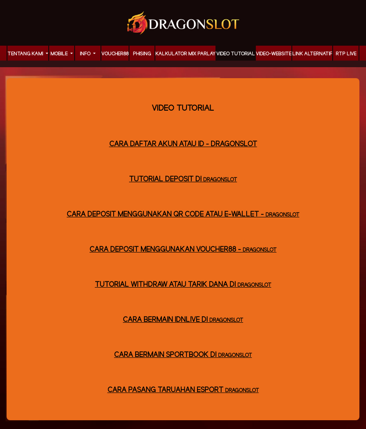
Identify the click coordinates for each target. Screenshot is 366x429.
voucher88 (115, 54)
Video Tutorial (235, 54)
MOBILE (59, 54)
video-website (273, 54)
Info (86, 54)
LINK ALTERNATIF (312, 54)
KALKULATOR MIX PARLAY (185, 54)
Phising (142, 54)
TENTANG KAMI (25, 54)
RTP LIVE (346, 54)
